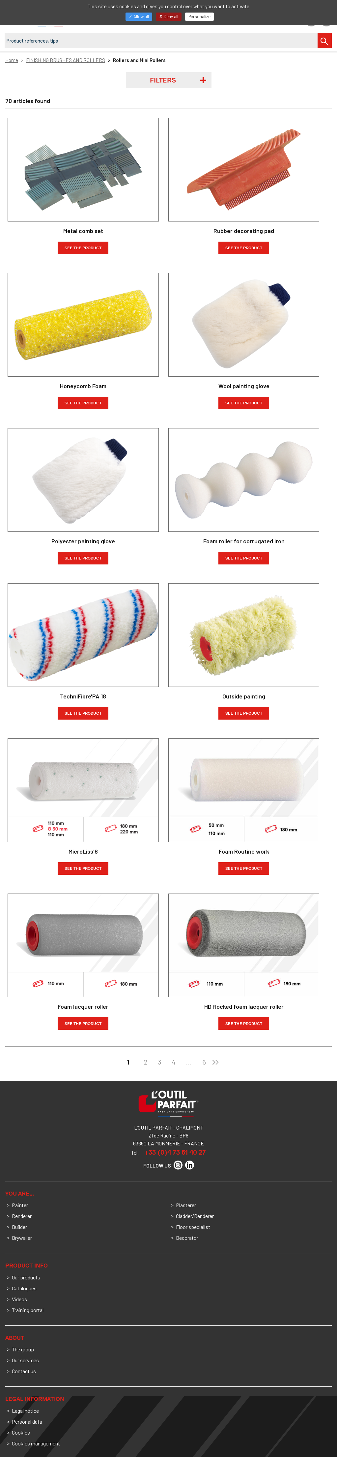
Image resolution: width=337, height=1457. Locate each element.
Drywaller (22, 1238)
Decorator (187, 1238)
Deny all (168, 16)
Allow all (139, 16)
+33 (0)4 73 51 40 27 (175, 1152)
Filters (163, 80)
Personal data (27, 1421)
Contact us (24, 1371)
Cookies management (36, 1443)
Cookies (21, 1432)
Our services (25, 1360)
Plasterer (186, 1205)
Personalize (199, 16)
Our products (26, 1277)
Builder (19, 1227)
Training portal (27, 1310)
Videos (19, 1299)
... (189, 1062)
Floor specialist (193, 1227)
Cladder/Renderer (195, 1216)
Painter (20, 1205)
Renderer (22, 1216)
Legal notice (25, 1410)
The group (23, 1349)
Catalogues (24, 1288)
